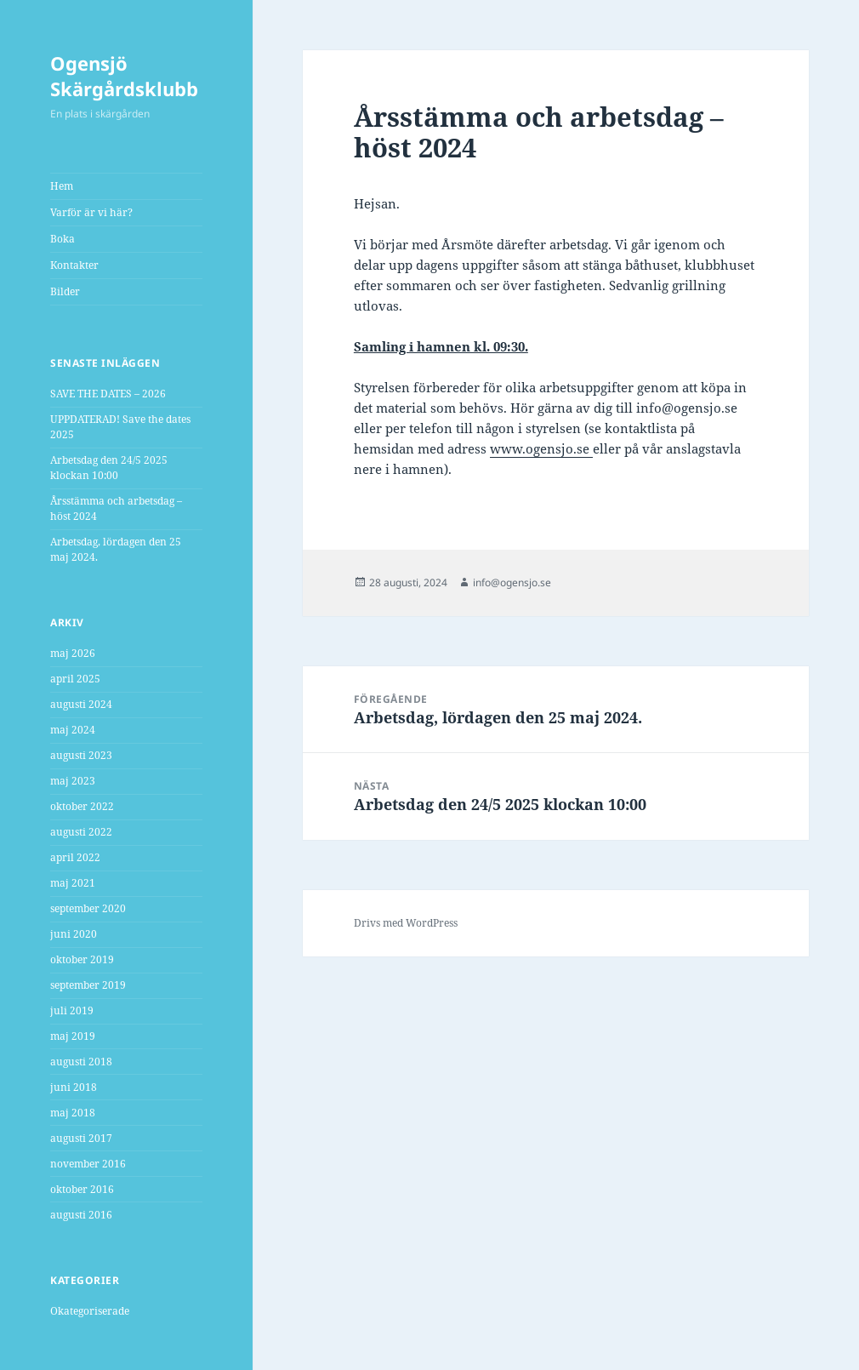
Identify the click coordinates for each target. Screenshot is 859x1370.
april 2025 (75, 678)
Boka (62, 238)
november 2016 (88, 1163)
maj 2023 (72, 780)
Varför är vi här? (91, 212)
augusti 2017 (81, 1138)
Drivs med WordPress (406, 923)
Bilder (65, 291)
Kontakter (74, 265)
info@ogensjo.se (512, 582)
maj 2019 (72, 1036)
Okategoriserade (89, 1311)
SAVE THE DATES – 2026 (108, 393)
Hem (61, 186)
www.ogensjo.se (539, 448)
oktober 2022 (82, 806)
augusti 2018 (81, 1061)
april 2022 (75, 857)
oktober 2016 (82, 1189)
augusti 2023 (81, 755)
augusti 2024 (81, 704)
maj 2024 (72, 729)
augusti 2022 (81, 832)
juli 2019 (72, 1010)
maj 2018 (72, 1112)
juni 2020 (73, 934)
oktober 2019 (82, 959)
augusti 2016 (81, 1214)
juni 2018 (73, 1087)
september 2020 (88, 908)
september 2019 (88, 985)
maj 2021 (72, 883)
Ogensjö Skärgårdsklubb (124, 75)
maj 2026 (72, 653)
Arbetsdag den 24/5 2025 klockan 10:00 (109, 467)
